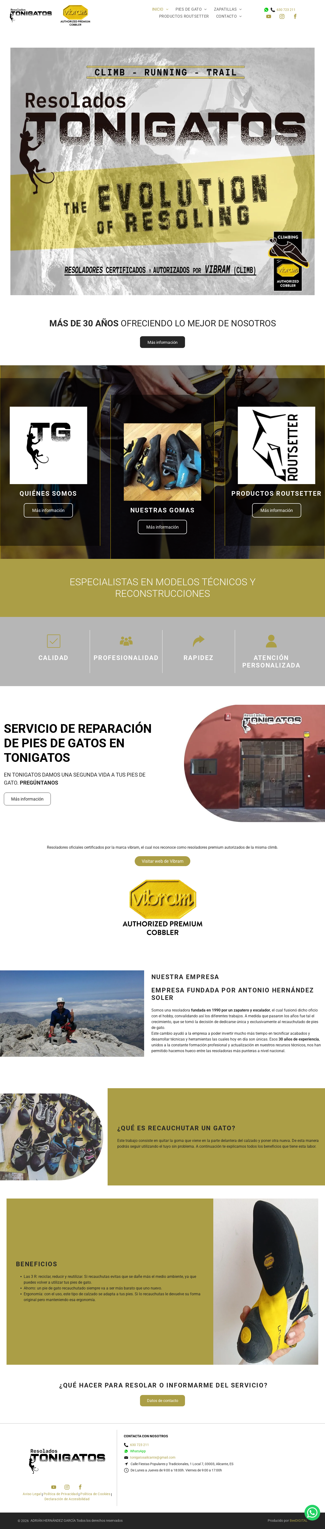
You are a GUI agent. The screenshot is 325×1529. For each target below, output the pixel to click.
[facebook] (295, 17)
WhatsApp (138, 1451)
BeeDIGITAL (299, 1520)
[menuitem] (160, 10)
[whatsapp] (312, 1513)
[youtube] (268, 17)
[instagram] (282, 17)
